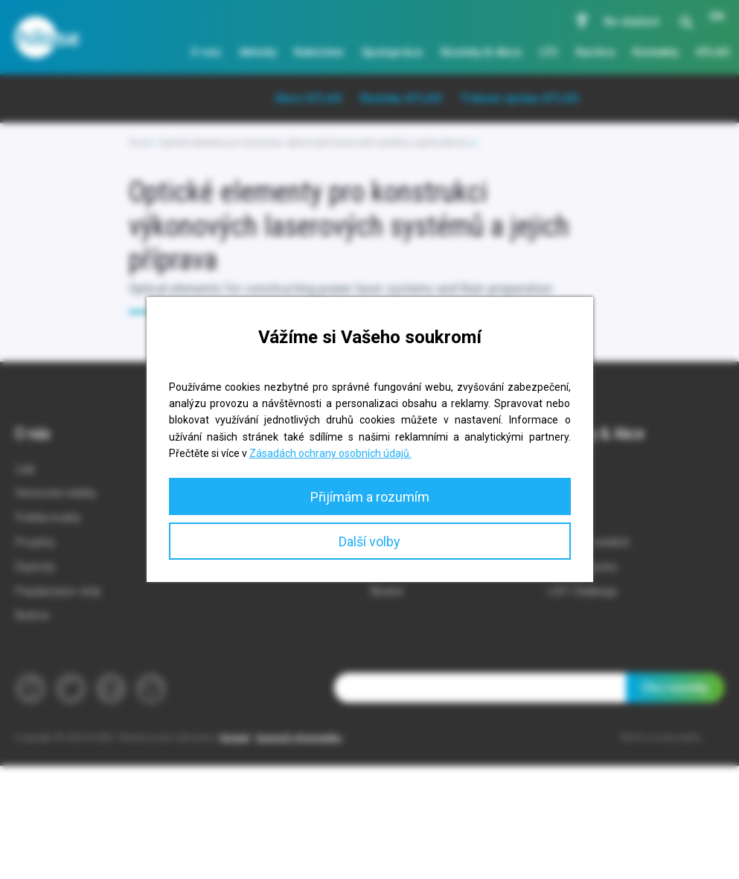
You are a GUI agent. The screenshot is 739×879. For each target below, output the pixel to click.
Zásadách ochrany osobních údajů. (330, 453)
